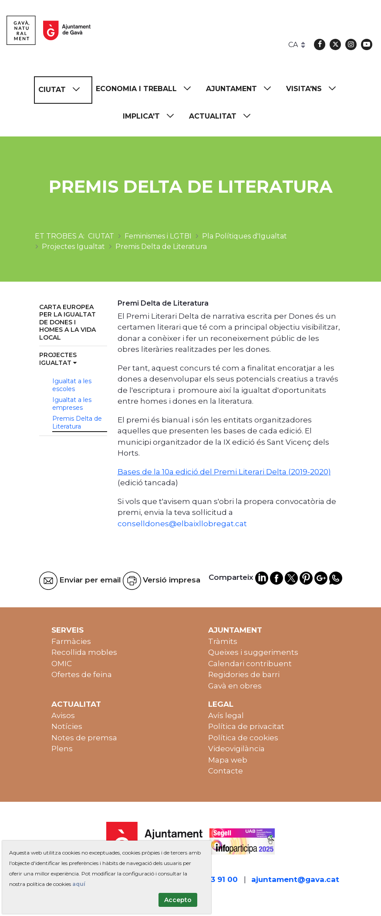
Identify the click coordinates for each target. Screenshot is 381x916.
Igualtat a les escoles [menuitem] (71, 385)
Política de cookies (243, 737)
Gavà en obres (235, 685)
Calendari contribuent (250, 663)
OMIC (61, 663)
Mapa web (227, 760)
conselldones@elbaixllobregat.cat (182, 523)
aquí (78, 884)
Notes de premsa (84, 737)
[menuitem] (63, 90)
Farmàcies (71, 641)
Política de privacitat (246, 726)
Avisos (63, 715)
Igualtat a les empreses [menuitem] (71, 404)
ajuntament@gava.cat (295, 879)
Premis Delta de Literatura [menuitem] (77, 422)
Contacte (225, 770)
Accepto (178, 900)
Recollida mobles (84, 652)
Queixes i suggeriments (253, 652)
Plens (62, 748)
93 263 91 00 (214, 879)
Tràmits (222, 641)
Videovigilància (236, 748)
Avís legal (226, 715)
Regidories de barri (244, 674)
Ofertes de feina (81, 674)
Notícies (66, 726)
